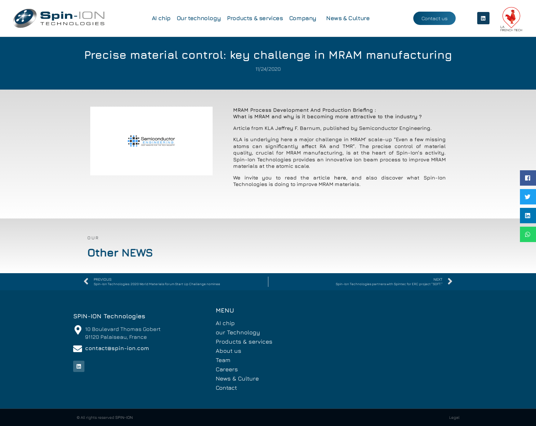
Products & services (255, 18)
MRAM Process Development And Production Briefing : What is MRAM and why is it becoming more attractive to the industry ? (273, 113)
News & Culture (348, 18)
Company (304, 18)
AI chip (161, 18)
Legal (454, 417)
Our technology (199, 18)
